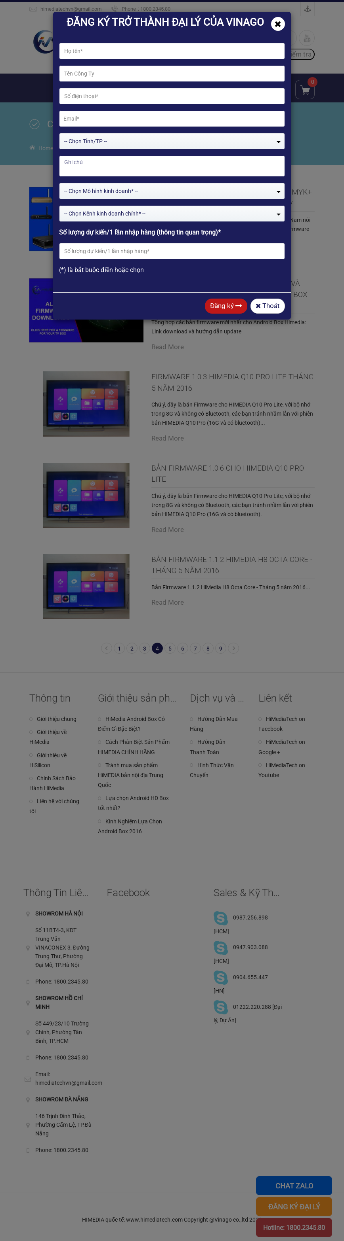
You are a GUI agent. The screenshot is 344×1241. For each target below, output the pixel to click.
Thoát (268, 306)
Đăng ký (226, 306)
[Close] (278, 24)
